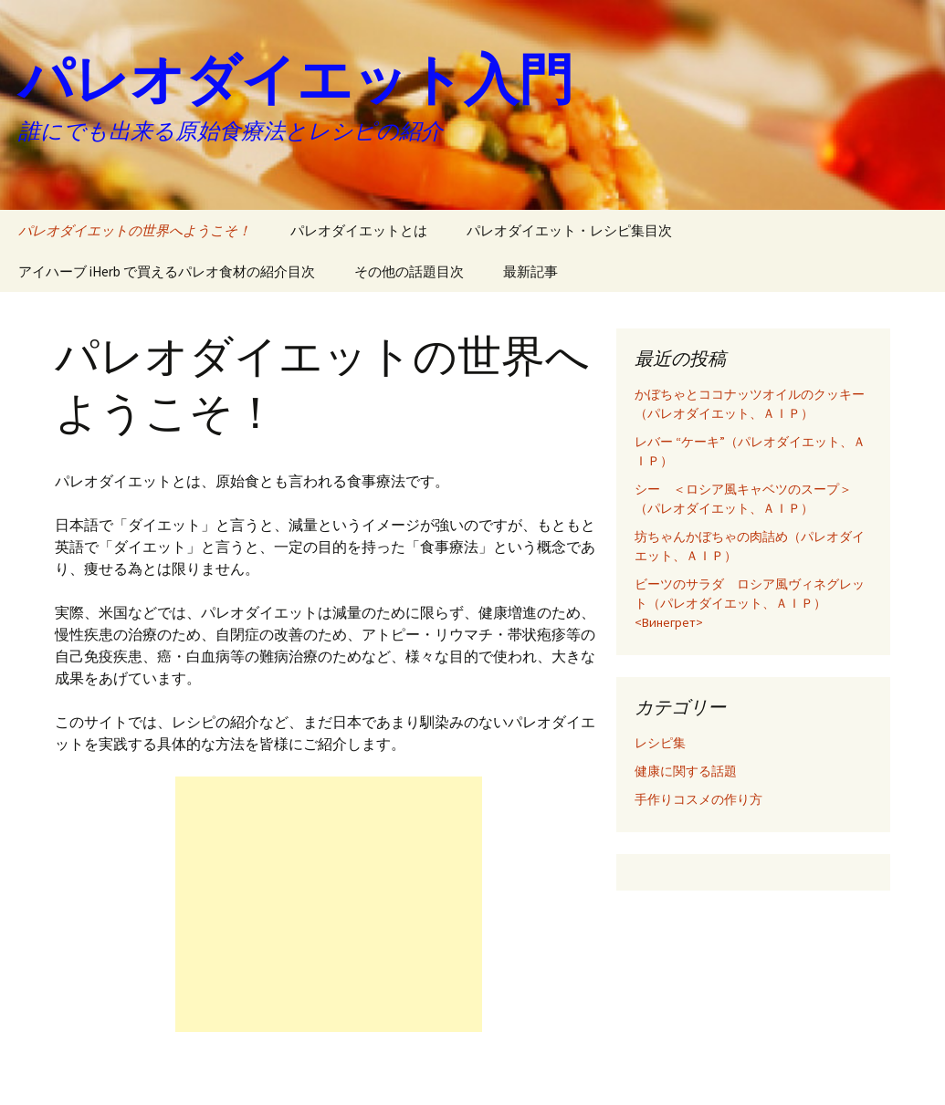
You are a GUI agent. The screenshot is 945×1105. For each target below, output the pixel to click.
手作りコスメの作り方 (698, 799)
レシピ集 (660, 743)
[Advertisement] (328, 904)
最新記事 (530, 271)
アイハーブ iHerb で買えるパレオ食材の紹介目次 (166, 271)
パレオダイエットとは (358, 230)
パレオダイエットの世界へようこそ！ (134, 230)
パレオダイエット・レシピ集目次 (569, 230)
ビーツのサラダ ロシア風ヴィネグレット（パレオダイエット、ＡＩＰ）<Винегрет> (750, 603)
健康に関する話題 (686, 771)
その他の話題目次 (409, 271)
